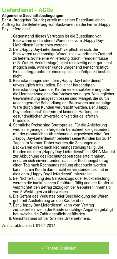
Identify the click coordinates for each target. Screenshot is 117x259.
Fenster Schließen (58, 248)
